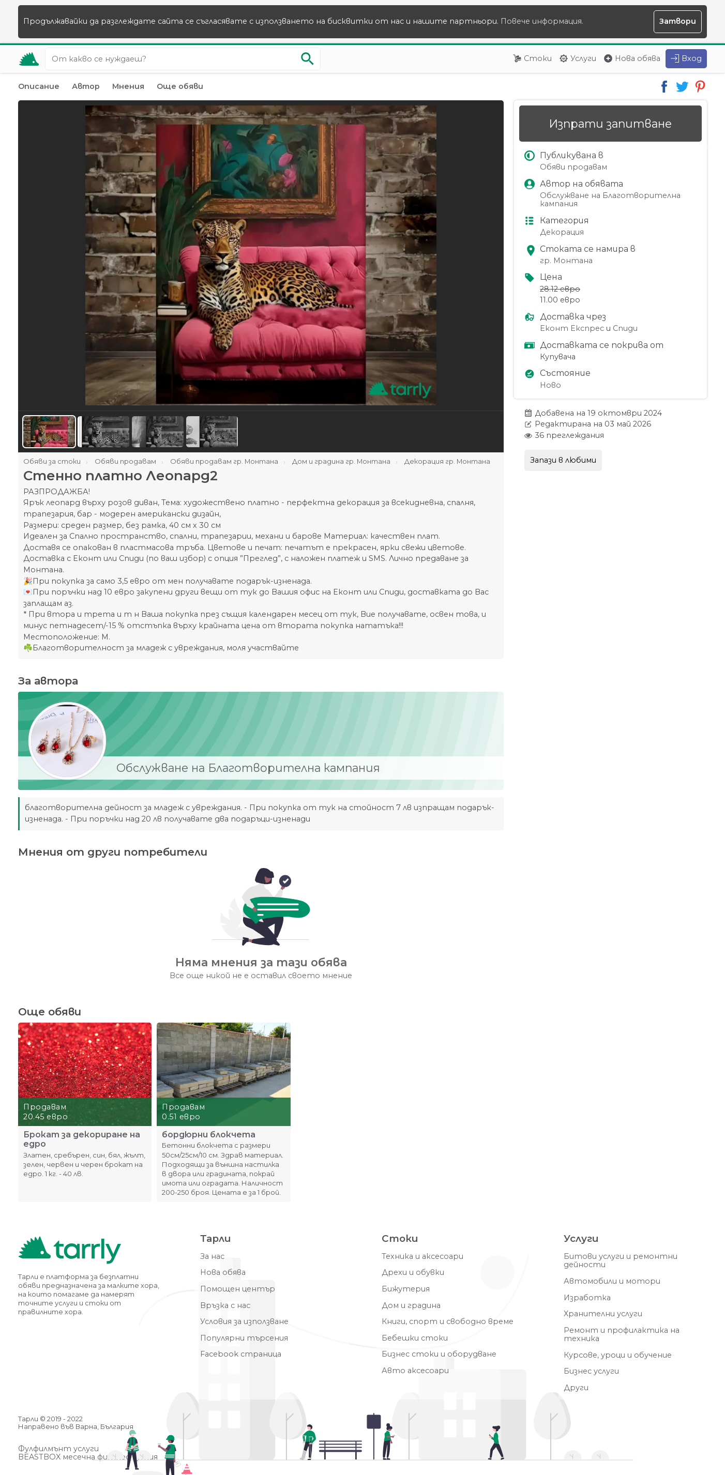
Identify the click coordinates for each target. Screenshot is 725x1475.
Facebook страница (240, 1354)
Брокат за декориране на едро (81, 1139)
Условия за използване (244, 1321)
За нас (212, 1256)
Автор (86, 86)
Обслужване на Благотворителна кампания (610, 199)
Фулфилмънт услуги (58, 1448)
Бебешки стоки (415, 1338)
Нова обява (637, 58)
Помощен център (237, 1289)
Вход (692, 58)
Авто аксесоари (415, 1370)
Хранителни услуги (603, 1314)
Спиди (625, 328)
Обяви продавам (573, 167)
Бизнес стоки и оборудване (439, 1354)
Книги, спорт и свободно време (447, 1321)
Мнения (128, 86)
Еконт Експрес (572, 328)
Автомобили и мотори (612, 1281)
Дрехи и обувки (413, 1272)
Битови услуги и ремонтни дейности (620, 1260)
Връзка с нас (225, 1305)
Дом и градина (411, 1305)
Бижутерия (406, 1289)
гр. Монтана (566, 260)
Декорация (562, 232)
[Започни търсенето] (307, 59)
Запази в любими (563, 460)
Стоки (538, 58)
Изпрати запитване (610, 123)
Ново (550, 385)
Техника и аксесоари (422, 1256)
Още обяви (180, 86)
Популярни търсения (244, 1338)
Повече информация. (542, 21)
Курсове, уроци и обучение (618, 1355)
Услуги (583, 58)
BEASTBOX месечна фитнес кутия (88, 1457)
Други (576, 1387)
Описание (38, 86)
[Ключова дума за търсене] (183, 59)
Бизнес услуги (591, 1371)
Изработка (587, 1298)
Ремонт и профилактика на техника (621, 1334)
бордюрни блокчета (208, 1134)
